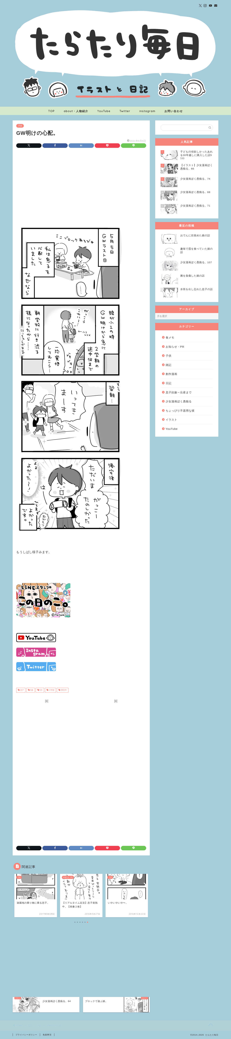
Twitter (124, 111)
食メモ (170, 337)
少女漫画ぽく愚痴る (179, 401)
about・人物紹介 (76, 111)
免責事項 (47, 1035)
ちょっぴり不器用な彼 (180, 410)
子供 (20, 126)
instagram (147, 111)
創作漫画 (171, 373)
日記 (168, 383)
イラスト (171, 419)
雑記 (168, 364)
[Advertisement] (81, 181)
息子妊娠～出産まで (179, 392)
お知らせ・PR (175, 346)
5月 (41, 690)
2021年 (63, 690)
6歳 (31, 690)
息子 (22, 690)
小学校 (51, 690)
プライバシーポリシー (26, 1035)
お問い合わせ (173, 111)
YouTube (103, 111)
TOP (51, 111)
